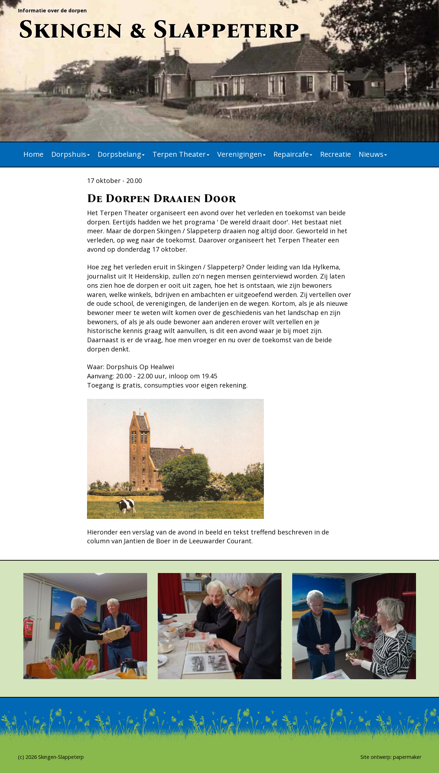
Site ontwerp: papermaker (390, 757)
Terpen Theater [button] (180, 154)
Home (33, 154)
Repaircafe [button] (292, 154)
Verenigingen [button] (241, 154)
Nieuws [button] (373, 154)
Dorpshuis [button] (70, 154)
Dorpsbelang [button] (121, 154)
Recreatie (335, 154)
